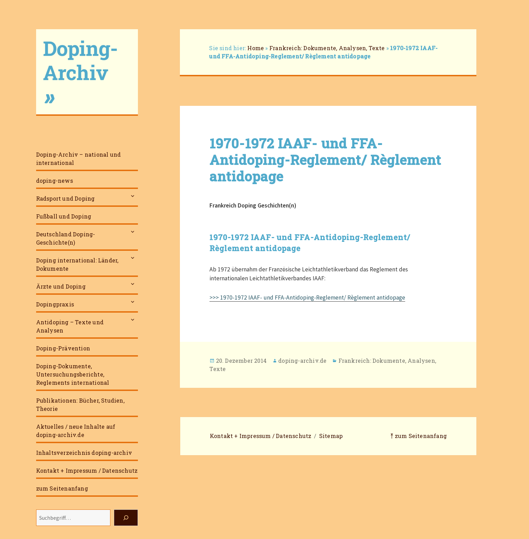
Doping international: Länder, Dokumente (77, 264)
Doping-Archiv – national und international (78, 158)
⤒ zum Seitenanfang (418, 435)
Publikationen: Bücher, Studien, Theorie (80, 404)
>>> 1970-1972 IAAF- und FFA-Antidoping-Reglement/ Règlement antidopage (307, 297)
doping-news (54, 180)
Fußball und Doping (63, 216)
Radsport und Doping (65, 198)
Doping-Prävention (63, 348)
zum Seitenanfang (62, 488)
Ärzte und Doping (61, 286)
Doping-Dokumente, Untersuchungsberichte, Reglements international (72, 374)
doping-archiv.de (302, 360)
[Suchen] (126, 517)
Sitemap (331, 435)
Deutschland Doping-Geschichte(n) (65, 238)
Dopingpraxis (55, 304)
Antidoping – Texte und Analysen (70, 326)
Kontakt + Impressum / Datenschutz (87, 470)
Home (255, 48)
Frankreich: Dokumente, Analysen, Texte (327, 48)
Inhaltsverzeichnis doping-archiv (84, 452)
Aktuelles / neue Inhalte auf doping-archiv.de (76, 430)
